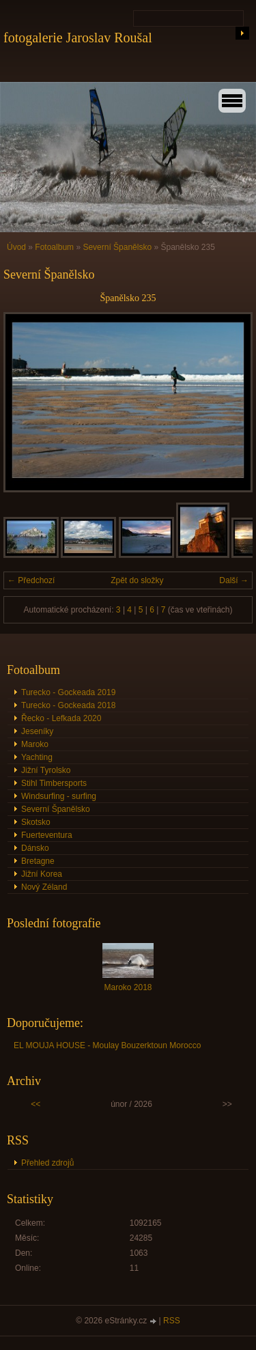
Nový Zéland (44, 887)
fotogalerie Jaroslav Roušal (77, 37)
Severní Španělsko (117, 247)
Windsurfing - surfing (58, 796)
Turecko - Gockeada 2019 (68, 692)
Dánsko (35, 848)
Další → (233, 580)
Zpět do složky (137, 580)
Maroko (34, 744)
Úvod (16, 247)
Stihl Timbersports (54, 783)
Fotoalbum (54, 247)
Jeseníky (37, 731)
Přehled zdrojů (47, 1163)
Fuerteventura (46, 835)
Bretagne (38, 861)
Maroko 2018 (128, 987)
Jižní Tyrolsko (45, 770)
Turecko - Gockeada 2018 (68, 705)
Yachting (37, 757)
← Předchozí (31, 580)
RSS (171, 1320)
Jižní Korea (41, 874)
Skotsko (36, 822)
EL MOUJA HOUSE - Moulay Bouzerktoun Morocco (107, 1045)
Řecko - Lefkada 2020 (61, 718)
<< (35, 1104)
